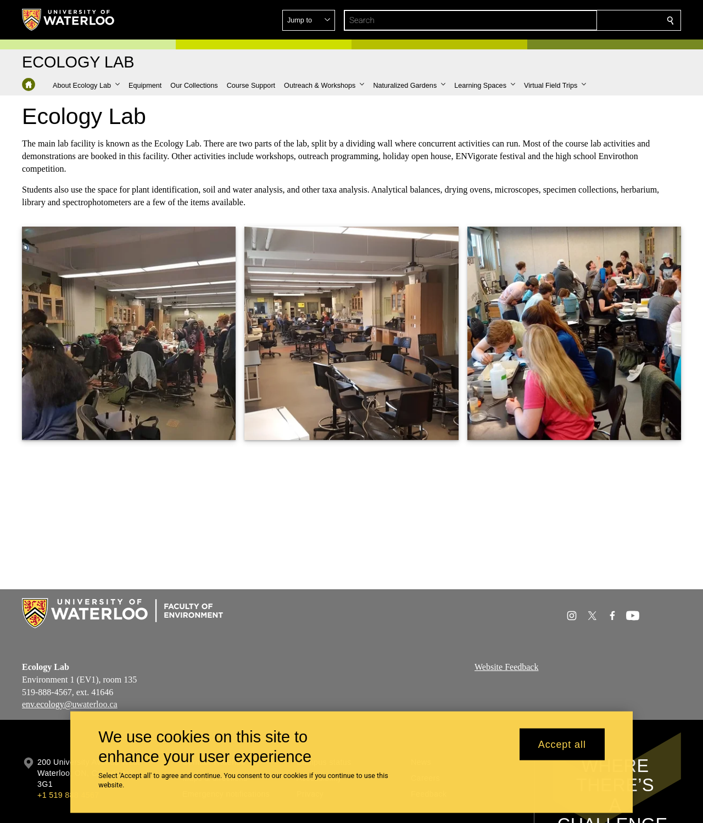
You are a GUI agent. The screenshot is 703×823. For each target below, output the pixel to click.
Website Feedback (506, 667)
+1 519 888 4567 (68, 795)
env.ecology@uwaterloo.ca (70, 704)
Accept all (562, 744)
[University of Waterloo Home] (68, 20)
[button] (591, 20)
